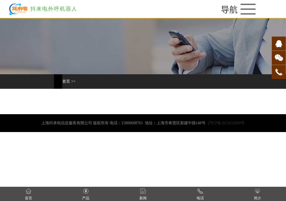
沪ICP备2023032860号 (226, 123)
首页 (66, 81)
